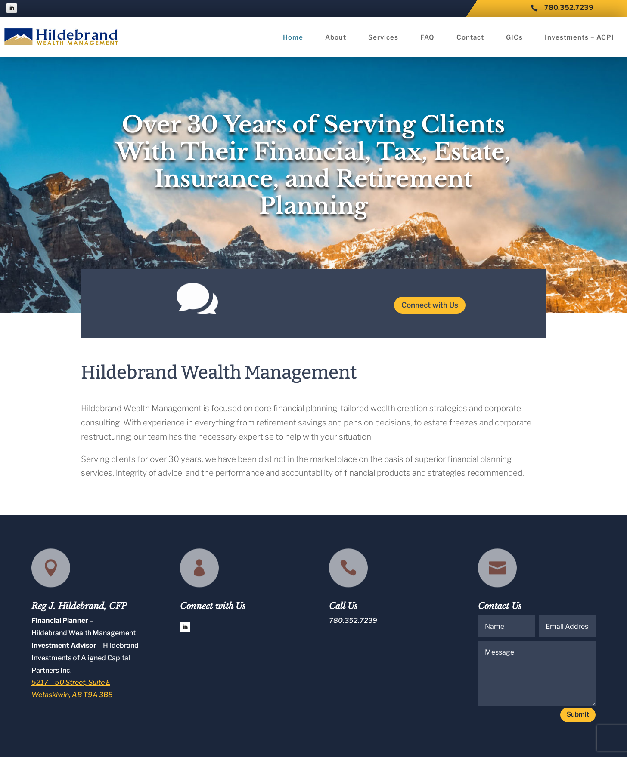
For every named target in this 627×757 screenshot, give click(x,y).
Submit (578, 714)
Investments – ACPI (579, 37)
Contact (470, 37)
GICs (514, 37)
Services (383, 37)
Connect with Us (429, 305)
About (335, 37)
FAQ (427, 37)
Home (293, 37)
